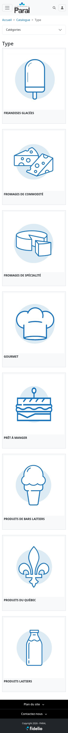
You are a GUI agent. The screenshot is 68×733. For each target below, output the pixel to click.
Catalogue (23, 20)
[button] (54, 8)
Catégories (13, 30)
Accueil (7, 20)
